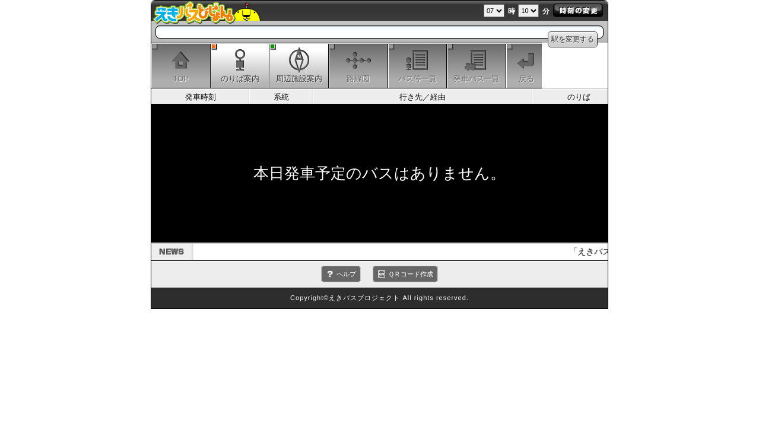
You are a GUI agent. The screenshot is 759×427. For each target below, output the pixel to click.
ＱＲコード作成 (410, 274)
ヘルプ (346, 274)
